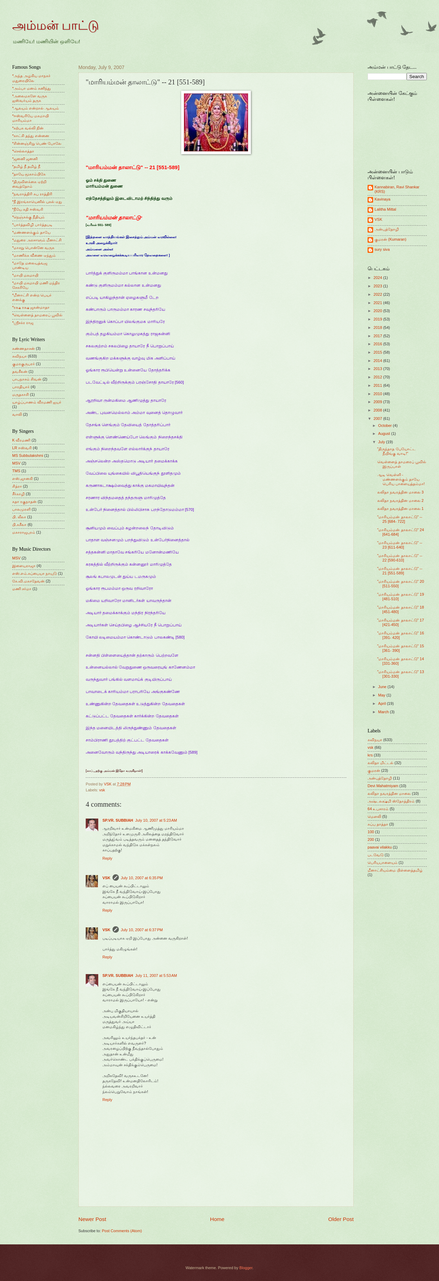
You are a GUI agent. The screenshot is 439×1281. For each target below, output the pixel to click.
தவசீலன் (20, 371)
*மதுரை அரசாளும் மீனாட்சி (37, 240)
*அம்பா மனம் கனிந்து (31, 88)
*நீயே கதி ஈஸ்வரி (27, 209)
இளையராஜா (24, 566)
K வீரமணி (21, 440)
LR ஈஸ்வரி (22, 448)
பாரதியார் (21, 387)
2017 (378, 336)
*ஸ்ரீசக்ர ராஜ (22, 323)
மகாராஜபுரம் (23, 532)
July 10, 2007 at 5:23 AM (156, 820)
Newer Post (92, 1219)
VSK (106, 878)
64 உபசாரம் (378, 809)
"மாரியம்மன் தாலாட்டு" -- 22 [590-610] (399, 557)
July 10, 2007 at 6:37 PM (142, 930)
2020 (378, 311)
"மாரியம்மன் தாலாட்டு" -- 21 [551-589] (399, 570)
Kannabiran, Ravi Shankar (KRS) (397, 189)
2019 (378, 319)
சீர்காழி (18, 494)
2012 (378, 377)
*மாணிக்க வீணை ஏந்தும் (34, 255)
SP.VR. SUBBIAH (117, 820)
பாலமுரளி (21, 509)
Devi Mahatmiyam (383, 786)
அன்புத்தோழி (387, 229)
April (382, 703)
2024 (378, 278)
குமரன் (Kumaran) (390, 239)
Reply (107, 858)
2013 (378, 369)
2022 (378, 294)
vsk (102, 790)
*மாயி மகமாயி (25, 275)
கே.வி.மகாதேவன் (28, 581)
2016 (378, 344)
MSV (16, 463)
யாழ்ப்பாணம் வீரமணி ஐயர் (36, 402)
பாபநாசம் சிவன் (26, 379)
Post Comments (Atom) (122, 1231)
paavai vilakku (380, 847)
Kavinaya (382, 199)
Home (217, 1219)
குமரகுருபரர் (23, 364)
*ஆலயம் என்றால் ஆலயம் (35, 108)
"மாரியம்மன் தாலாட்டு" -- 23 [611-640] (399, 545)
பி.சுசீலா (19, 524)
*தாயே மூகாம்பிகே (29, 174)
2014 (378, 361)
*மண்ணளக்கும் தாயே (31, 232)
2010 (378, 394)
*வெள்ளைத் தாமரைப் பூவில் (37, 315)
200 (371, 839)
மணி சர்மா (21, 589)
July (382, 442)
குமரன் (374, 770)
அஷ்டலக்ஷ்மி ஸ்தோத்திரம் (391, 801)
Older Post (341, 1219)
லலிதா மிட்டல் (380, 763)
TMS (16, 471)
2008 (378, 410)
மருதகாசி (20, 394)
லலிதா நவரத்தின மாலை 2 (400, 500)
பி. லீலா (19, 517)
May (382, 695)
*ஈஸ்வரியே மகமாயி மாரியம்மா (30, 118)
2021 (378, 303)
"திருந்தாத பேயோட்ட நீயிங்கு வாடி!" (396, 451)
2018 (378, 327)
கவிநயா (19, 356)
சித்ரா (17, 486)
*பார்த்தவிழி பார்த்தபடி (32, 225)
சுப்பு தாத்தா (378, 824)
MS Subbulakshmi (27, 455)
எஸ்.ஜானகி (22, 478)
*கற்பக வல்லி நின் (28, 128)
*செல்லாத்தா (23, 151)
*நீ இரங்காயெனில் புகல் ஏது (37, 201)
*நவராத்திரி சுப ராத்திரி (32, 194)
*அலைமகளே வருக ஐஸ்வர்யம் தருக (29, 98)
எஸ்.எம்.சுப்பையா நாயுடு (34, 573)
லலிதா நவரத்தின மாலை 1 (400, 508)
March (384, 712)
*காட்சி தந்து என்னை (30, 136)
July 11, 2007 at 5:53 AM (156, 975)
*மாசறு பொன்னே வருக (33, 248)
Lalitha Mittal (385, 209)
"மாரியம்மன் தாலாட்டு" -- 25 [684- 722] (399, 519)
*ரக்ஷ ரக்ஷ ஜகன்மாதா (30, 307)
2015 (378, 352)
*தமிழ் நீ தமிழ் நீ (26, 166)
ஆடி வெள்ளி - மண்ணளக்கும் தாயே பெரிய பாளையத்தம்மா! (401, 479)
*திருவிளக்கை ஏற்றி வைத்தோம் (29, 184)
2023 (378, 286)
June (382, 687)
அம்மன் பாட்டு (55, 25)
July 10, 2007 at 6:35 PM (142, 878)
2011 (378, 385)
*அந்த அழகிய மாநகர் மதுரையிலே (31, 78)
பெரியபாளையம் (383, 862)
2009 (378, 402)
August (384, 433)
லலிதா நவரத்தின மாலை (389, 793)
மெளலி (374, 816)
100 (371, 832)
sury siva (382, 249)
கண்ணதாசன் (23, 348)
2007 (378, 418)
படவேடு (376, 855)
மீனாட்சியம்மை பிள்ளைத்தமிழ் (395, 870)
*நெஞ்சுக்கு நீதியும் (28, 217)
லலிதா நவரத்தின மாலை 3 (400, 492)
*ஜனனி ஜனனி (25, 159)
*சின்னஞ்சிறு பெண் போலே (36, 143)
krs (370, 755)
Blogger (245, 1268)
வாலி (17, 414)
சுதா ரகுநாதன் (24, 501)
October (385, 425)
